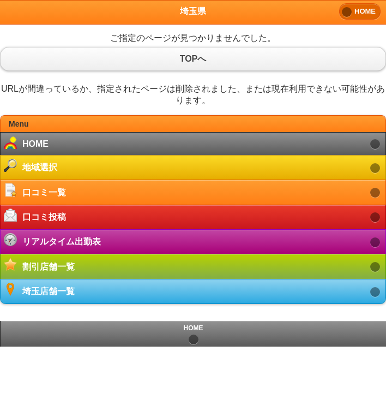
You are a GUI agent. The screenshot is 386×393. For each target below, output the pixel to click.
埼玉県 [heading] (193, 11)
